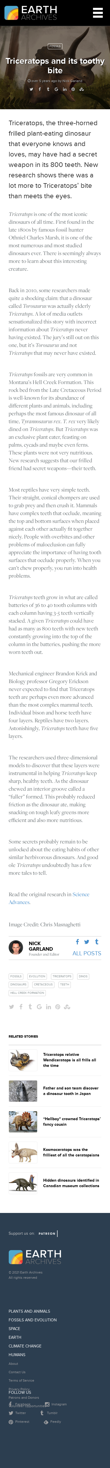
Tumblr (49, 1413)
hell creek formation (27, 993)
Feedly (52, 1422)
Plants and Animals (29, 1311)
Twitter (17, 1413)
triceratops (62, 976)
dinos (83, 976)
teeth (64, 984)
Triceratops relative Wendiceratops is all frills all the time (69, 1060)
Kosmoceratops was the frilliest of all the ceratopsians (71, 1152)
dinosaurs (18, 984)
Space (14, 1328)
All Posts (87, 953)
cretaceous (43, 984)
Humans (17, 1354)
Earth (15, 1337)
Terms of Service (21, 1380)
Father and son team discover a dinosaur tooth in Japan (70, 1091)
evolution (37, 976)
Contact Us (17, 1372)
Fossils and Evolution (33, 1320)
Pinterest (19, 1422)
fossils (16, 976)
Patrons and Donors (24, 1398)
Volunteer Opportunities (27, 1406)
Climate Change (25, 1346)
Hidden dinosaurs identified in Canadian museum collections (71, 1183)
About (13, 1364)
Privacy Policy (19, 1389)
